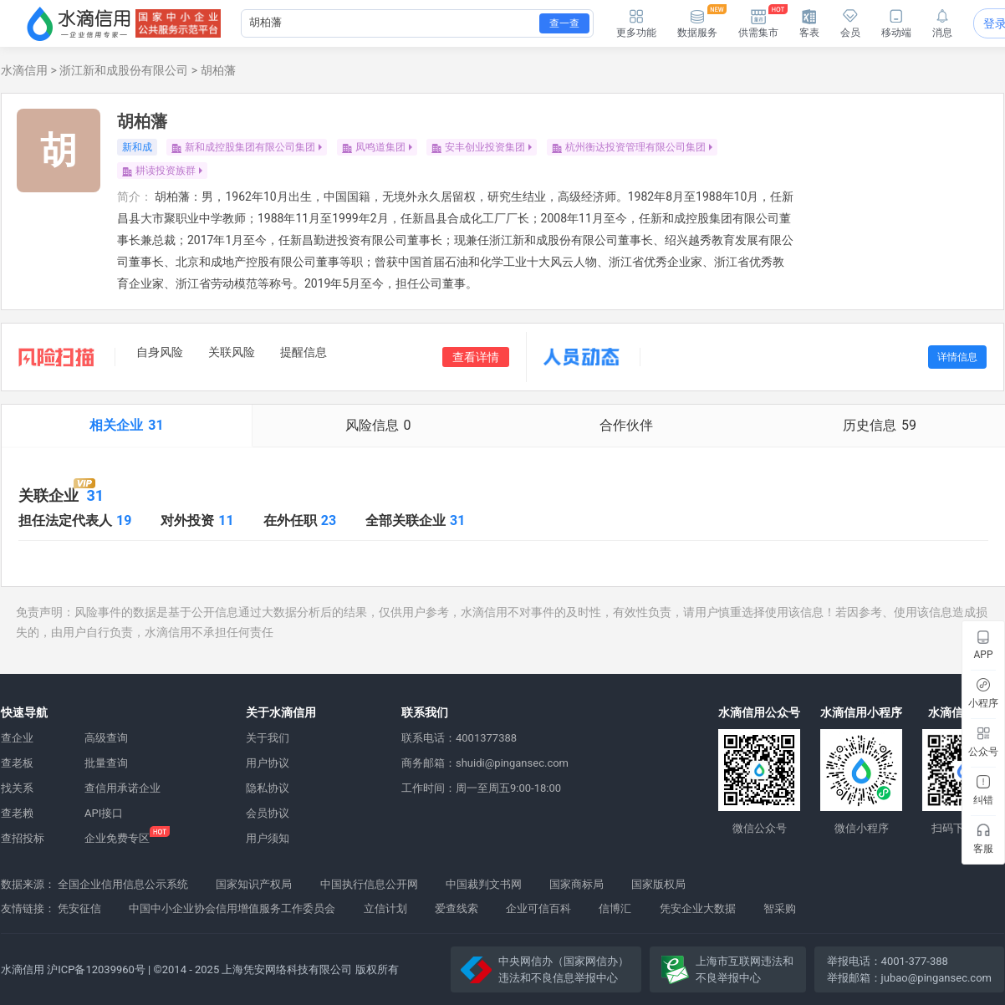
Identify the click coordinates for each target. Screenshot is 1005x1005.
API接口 (103, 813)
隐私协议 (267, 788)
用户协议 (267, 763)
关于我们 (267, 738)
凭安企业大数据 (698, 908)
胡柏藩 (218, 70)
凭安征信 (79, 908)
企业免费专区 (117, 838)
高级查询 (106, 738)
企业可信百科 (538, 908)
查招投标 (22, 838)
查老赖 (17, 813)
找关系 (17, 788)
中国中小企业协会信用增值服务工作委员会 (232, 908)
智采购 (779, 908)
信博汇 (615, 908)
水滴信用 (24, 70)
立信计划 (385, 908)
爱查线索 (456, 908)
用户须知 (267, 838)
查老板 (17, 763)
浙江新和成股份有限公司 (123, 70)
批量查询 (106, 763)
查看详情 (475, 357)
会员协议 (267, 813)
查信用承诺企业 (122, 788)
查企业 (17, 738)
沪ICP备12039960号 (96, 969)
